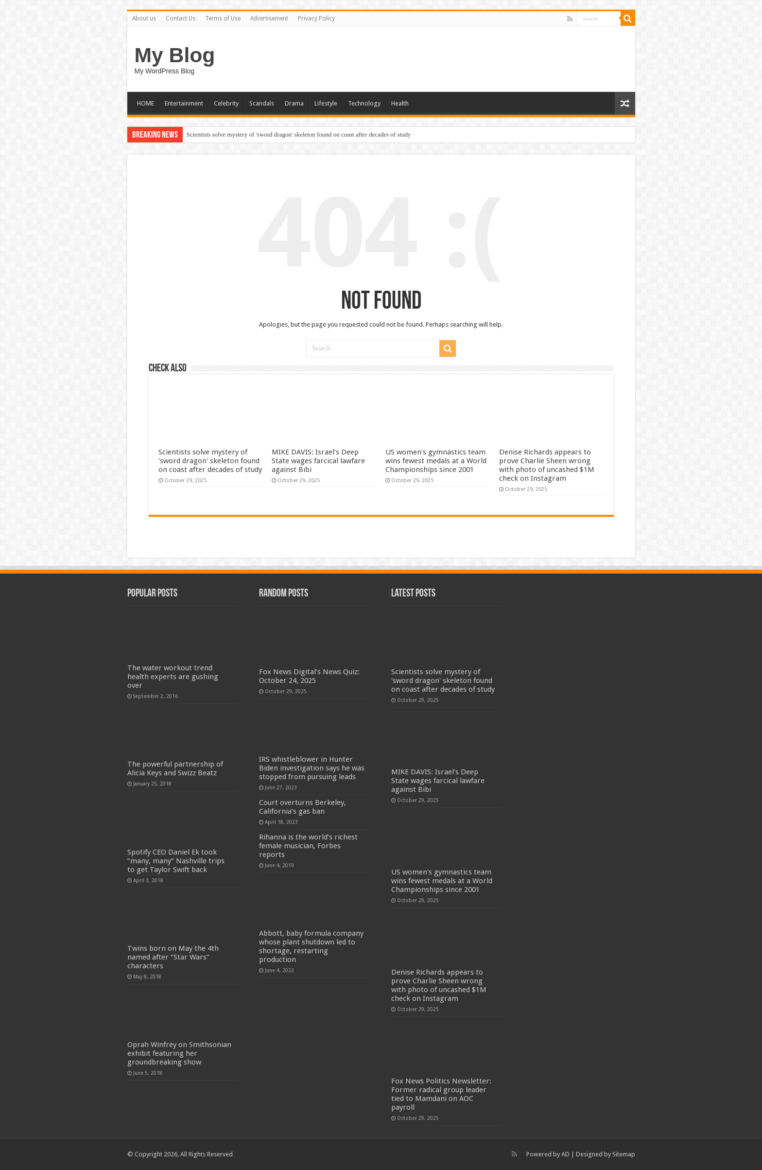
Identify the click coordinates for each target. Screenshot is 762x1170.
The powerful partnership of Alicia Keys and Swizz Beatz (175, 768)
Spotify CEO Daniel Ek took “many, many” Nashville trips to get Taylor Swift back (176, 861)
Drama (294, 103)
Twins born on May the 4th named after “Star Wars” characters (173, 957)
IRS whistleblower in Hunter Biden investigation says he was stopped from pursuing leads (311, 768)
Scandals (261, 103)
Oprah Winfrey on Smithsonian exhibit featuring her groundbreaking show (179, 1053)
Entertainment (184, 103)
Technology (364, 103)
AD (565, 1154)
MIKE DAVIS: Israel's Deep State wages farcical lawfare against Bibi (318, 461)
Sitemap (623, 1154)
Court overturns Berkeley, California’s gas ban (302, 807)
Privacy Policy (316, 18)
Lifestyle (325, 103)
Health (400, 103)
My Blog (175, 55)
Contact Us (180, 18)
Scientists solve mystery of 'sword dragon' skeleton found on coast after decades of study (299, 134)
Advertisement (269, 18)
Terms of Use (223, 18)
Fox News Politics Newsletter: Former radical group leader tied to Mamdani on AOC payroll (441, 1094)
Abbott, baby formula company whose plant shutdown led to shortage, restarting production (311, 946)
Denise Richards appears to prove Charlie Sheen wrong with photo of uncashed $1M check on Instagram (546, 465)
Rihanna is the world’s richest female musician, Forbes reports (308, 846)
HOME (145, 103)
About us (144, 18)
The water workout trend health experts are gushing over (172, 677)
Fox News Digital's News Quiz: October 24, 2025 (309, 676)
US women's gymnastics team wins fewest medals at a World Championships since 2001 (435, 461)
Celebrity (226, 103)
